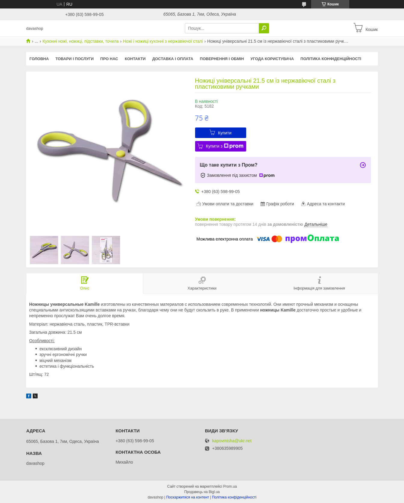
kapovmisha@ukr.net (232, 441)
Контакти (135, 59)
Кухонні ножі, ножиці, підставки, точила (81, 41)
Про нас (109, 59)
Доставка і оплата (172, 59)
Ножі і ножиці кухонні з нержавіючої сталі (163, 41)
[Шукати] (264, 28)
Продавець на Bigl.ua (202, 492)
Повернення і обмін (222, 59)
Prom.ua (230, 486)
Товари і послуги (74, 59)
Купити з (224, 146)
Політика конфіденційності (331, 59)
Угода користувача (272, 59)
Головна (39, 59)
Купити (224, 132)
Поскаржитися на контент (187, 497)
